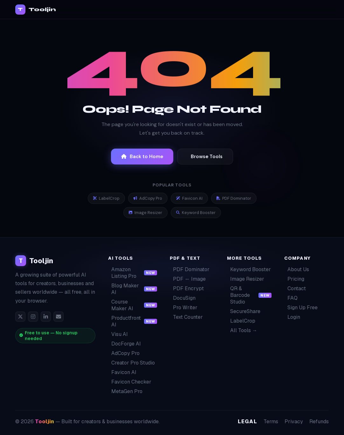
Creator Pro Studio (131, 362)
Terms (271, 421)
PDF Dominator (234, 198)
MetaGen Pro (125, 391)
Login (292, 317)
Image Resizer (145, 212)
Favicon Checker (129, 381)
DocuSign (183, 298)
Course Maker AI (132, 305)
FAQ (291, 298)
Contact (295, 288)
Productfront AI (132, 321)
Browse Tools (207, 156)
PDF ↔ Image (188, 279)
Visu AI (118, 334)
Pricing (294, 279)
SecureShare (243, 311)
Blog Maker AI (132, 289)
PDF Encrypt (187, 288)
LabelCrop (106, 198)
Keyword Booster (196, 212)
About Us (296, 269)
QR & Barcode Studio (249, 295)
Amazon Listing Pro (132, 272)
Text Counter (186, 317)
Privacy (294, 421)
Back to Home (142, 156)
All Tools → (242, 330)
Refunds (319, 421)
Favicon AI (189, 198)
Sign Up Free (301, 307)
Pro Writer (183, 307)
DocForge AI (124, 343)
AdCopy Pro (148, 198)
